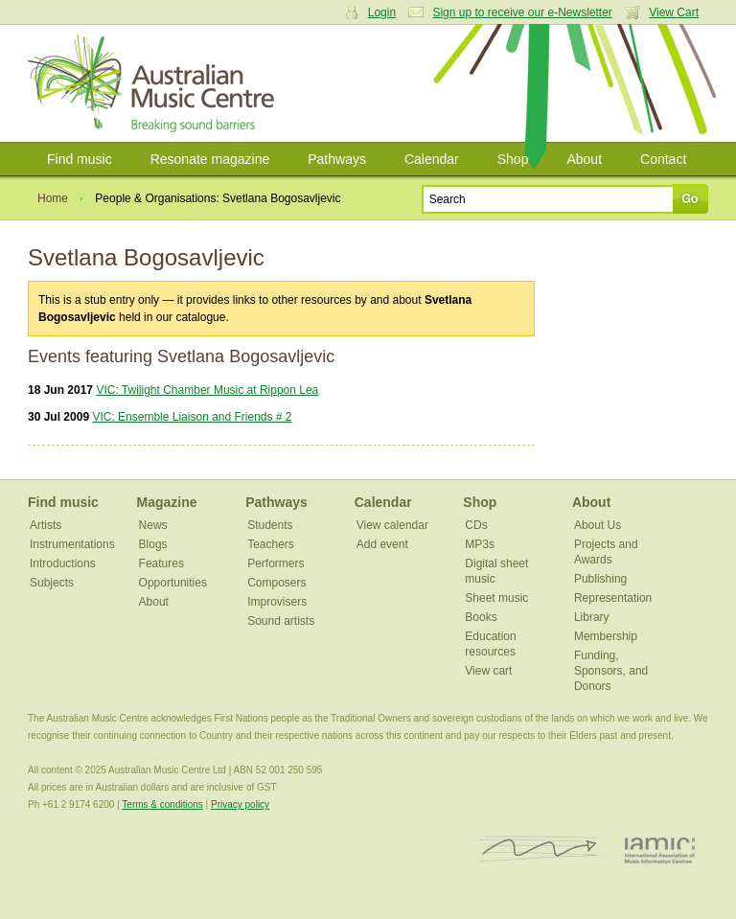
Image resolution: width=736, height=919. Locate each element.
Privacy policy (240, 804)
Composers (276, 582)
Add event (382, 544)
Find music (79, 159)
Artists (45, 525)
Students (269, 525)
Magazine (167, 502)
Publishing (600, 579)
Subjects (52, 582)
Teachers (270, 544)
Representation (613, 598)
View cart (488, 671)
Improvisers (277, 602)
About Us (597, 525)
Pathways (337, 159)
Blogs (153, 544)
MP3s (479, 544)
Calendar (431, 159)
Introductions (63, 563)
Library (592, 617)
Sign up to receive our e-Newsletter (521, 12)
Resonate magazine (210, 159)
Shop (513, 159)
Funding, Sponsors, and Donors (611, 671)
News (153, 525)
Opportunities (173, 582)
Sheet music (496, 598)
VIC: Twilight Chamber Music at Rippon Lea (207, 390)
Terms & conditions (162, 804)
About (584, 159)
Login (382, 12)
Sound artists (280, 621)
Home (52, 198)
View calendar (392, 525)
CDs (476, 525)
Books (480, 617)
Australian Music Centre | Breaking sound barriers (155, 83)
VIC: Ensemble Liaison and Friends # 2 (191, 417)
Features (161, 563)
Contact (663, 159)
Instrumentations (72, 544)
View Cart (674, 12)
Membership (605, 636)
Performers (275, 563)
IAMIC (660, 849)
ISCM (539, 849)
